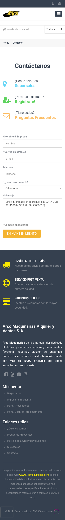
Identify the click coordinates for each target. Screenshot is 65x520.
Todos (49, 29)
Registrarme (14, 393)
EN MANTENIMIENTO (22, 233)
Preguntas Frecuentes (20, 434)
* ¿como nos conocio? (15, 182)
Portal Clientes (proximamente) (25, 411)
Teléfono (8, 167)
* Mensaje (8, 195)
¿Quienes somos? (17, 428)
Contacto (18, 42)
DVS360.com (40, 511)
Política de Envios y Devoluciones (26, 440)
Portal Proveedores (18, 405)
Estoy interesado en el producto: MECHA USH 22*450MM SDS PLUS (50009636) (32, 210)
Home (6, 42)
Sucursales (13, 446)
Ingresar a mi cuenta (19, 399)
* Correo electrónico (14, 152)
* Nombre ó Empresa (15, 136)
